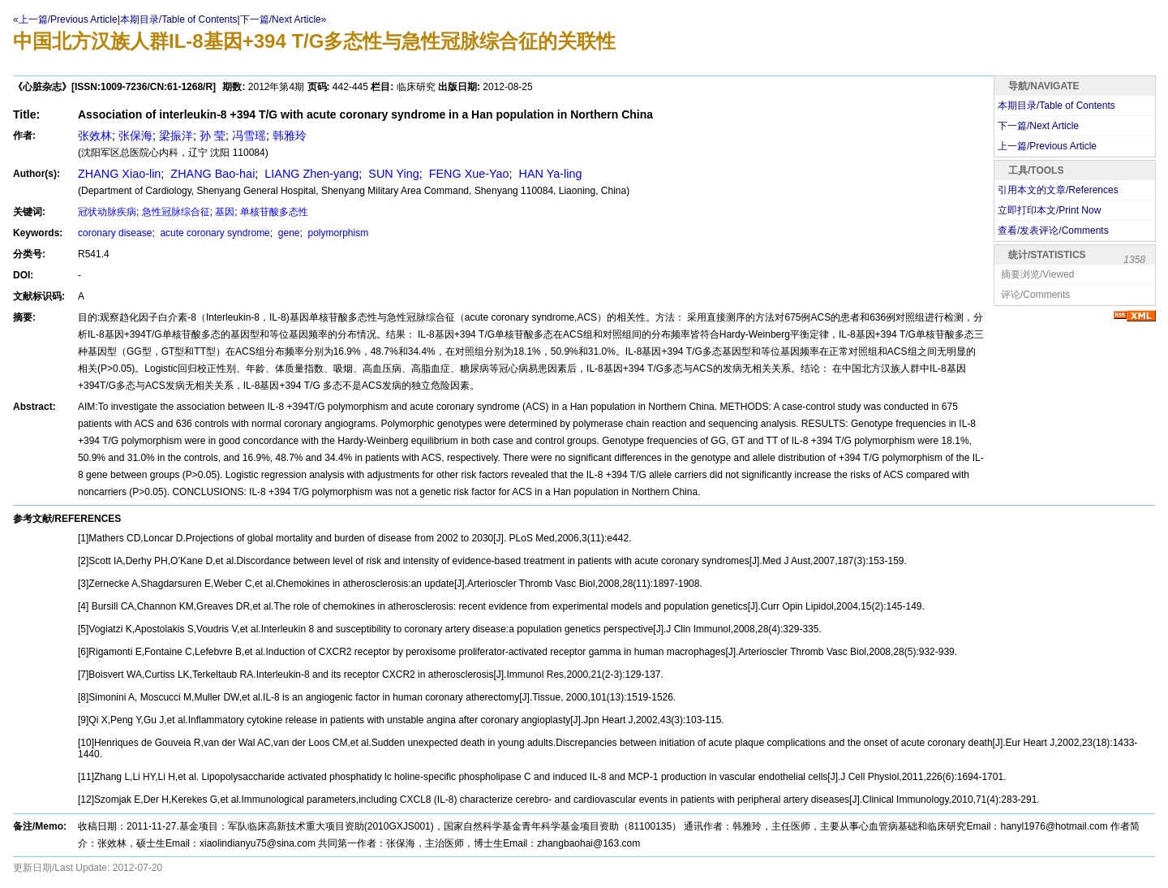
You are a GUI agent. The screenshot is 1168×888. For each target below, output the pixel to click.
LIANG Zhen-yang (310, 173)
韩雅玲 (290, 135)
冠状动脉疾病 (107, 212)
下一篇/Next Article (1038, 125)
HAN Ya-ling (549, 173)
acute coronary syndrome (213, 233)
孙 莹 (212, 135)
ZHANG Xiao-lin (119, 173)
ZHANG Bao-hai (211, 173)
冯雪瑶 (249, 135)
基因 (224, 212)
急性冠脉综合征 (176, 212)
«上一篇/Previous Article (65, 19)
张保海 (135, 135)
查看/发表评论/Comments (1053, 230)
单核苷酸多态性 (274, 212)
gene (287, 233)
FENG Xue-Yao (467, 173)
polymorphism (336, 233)
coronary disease (115, 233)
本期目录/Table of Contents (179, 19)
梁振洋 (176, 135)
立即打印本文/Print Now (1049, 210)
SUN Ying (392, 173)
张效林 (95, 135)
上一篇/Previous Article (1047, 146)
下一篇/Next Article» (283, 19)
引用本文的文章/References (1058, 190)
